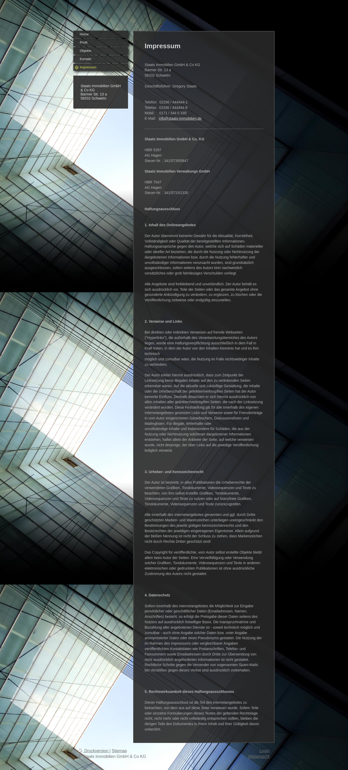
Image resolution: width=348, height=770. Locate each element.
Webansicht (259, 756)
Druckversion (93, 751)
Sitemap (119, 751)
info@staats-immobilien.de (180, 118)
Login (264, 751)
